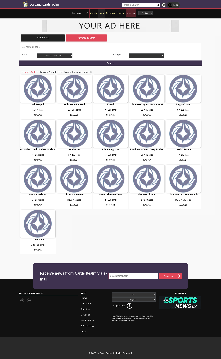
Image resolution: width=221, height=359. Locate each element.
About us (85, 309)
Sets (33, 71)
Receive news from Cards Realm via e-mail (73, 276)
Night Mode (119, 305)
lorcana (25, 71)
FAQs (83, 331)
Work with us (87, 320)
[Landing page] (25, 4)
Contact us (86, 303)
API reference (87, 326)
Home (84, 297)
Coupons (85, 314)
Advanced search (86, 38)
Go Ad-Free (131, 13)
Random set (43, 37)
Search (110, 63)
